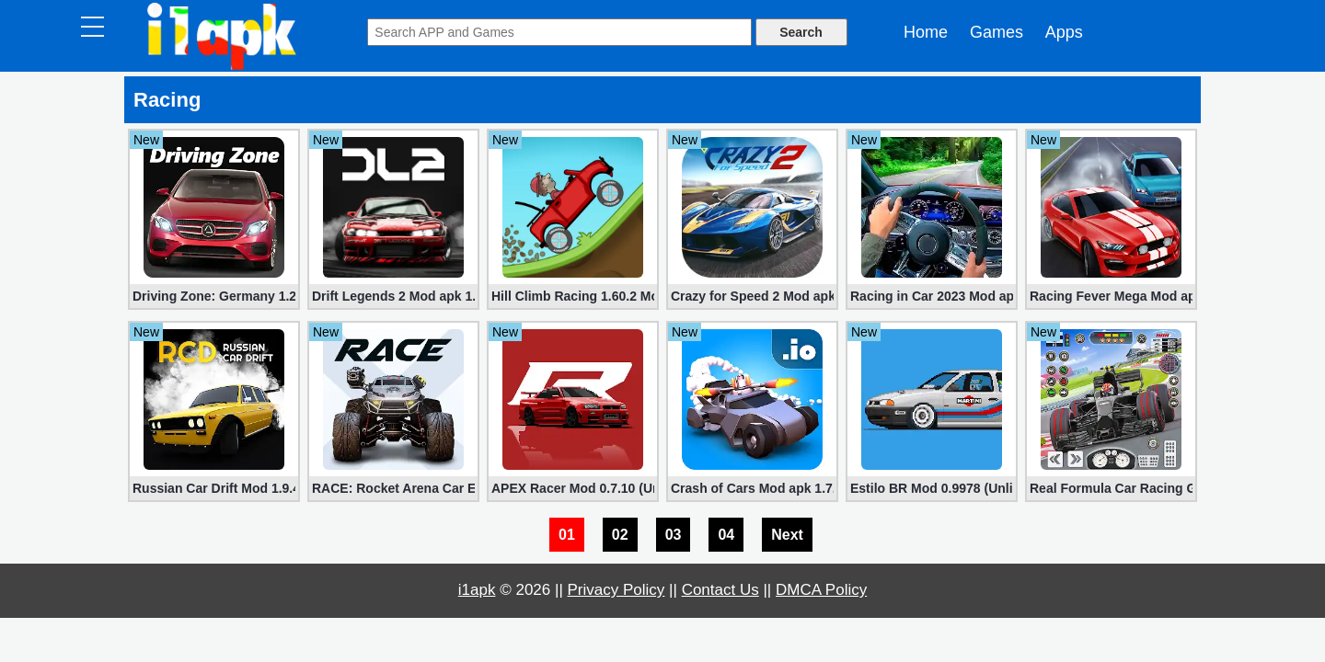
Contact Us (720, 590)
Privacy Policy (616, 590)
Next (787, 534)
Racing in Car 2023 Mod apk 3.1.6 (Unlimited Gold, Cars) (931, 296)
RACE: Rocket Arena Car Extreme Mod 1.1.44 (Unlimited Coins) (393, 488)
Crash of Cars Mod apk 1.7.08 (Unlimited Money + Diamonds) (752, 488)
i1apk (477, 590)
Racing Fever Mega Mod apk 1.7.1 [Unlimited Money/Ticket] (1111, 296)
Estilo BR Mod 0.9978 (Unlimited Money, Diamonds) (931, 488)
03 (673, 534)
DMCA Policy (821, 590)
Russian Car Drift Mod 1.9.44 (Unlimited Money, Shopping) (213, 488)
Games (996, 32)
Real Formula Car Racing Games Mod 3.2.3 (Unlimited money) (1111, 488)
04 (726, 534)
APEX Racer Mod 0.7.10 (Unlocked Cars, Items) (572, 488)
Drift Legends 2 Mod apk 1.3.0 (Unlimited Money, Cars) (393, 296)
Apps (1064, 32)
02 (620, 534)
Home (926, 32)
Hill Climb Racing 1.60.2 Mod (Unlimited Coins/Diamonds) (572, 296)
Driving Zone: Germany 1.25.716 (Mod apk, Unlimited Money (213, 296)
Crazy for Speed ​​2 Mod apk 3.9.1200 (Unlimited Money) (752, 296)
